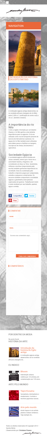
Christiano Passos (25, 430)
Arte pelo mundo (29, 407)
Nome (12, 216)
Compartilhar (15, 195)
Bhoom (24, 371)
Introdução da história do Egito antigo (28, 350)
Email (12, 228)
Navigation (24, 26)
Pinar (13, 200)
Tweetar (29, 195)
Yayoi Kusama (27, 390)
